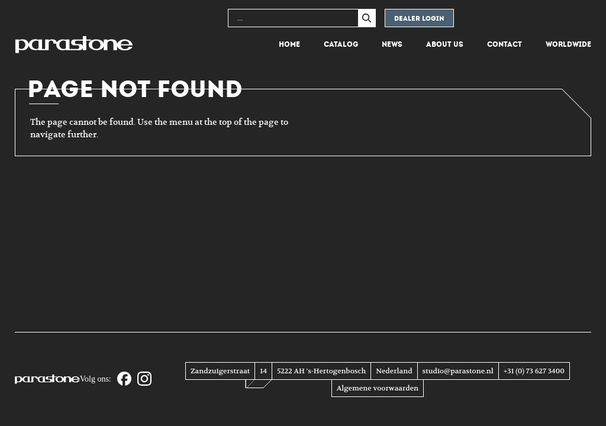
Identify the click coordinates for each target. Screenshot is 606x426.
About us (444, 44)
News (392, 44)
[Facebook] (124, 380)
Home (289, 44)
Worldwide (568, 44)
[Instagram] (144, 380)
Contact (504, 44)
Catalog (341, 44)
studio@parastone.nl (458, 371)
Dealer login (419, 18)
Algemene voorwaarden (377, 388)
